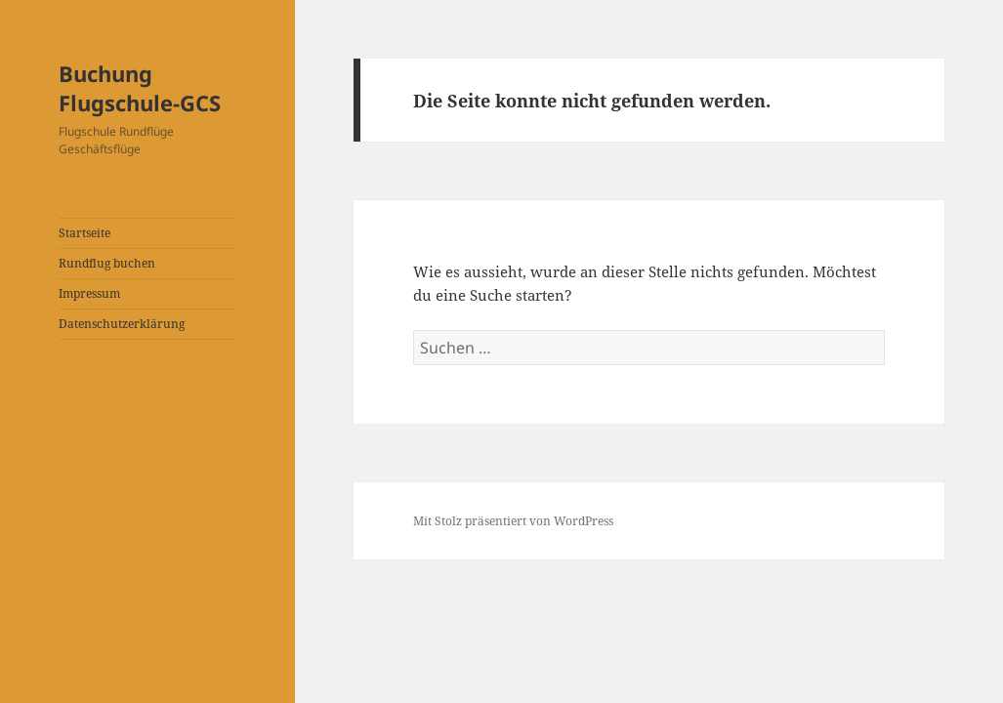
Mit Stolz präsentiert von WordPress (513, 521)
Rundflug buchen (107, 263)
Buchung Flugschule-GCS (140, 88)
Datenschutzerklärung (122, 323)
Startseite (84, 233)
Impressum (89, 293)
